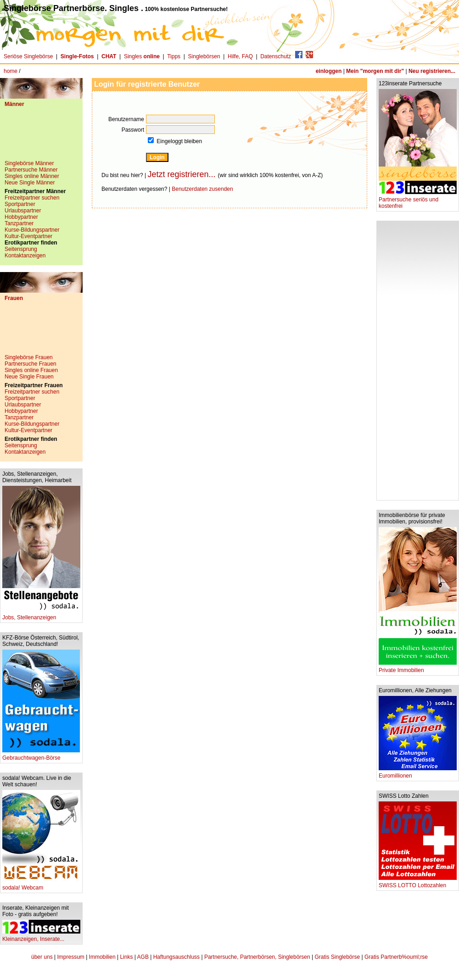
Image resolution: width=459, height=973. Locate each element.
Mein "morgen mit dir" (375, 71)
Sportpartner (20, 204)
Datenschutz (275, 56)
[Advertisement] (41, 137)
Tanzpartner (19, 223)
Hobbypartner (21, 217)
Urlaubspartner (23, 210)
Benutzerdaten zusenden (202, 189)
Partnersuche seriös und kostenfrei (418, 200)
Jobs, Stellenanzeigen (41, 615)
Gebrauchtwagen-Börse (41, 755)
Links (126, 957)
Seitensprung (21, 249)
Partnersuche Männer (31, 170)
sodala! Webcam (41, 885)
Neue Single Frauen (29, 376)
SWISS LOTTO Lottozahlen (418, 883)
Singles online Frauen (31, 370)
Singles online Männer (32, 176)
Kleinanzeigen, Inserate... (41, 936)
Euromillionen (418, 773)
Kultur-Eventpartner (28, 236)
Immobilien (102, 957)
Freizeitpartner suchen (32, 198)
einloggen (329, 71)
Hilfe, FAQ (240, 56)
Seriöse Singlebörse (28, 56)
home (10, 71)
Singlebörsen (204, 56)
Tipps (173, 56)
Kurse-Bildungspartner (32, 230)
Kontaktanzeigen (25, 255)
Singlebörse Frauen (29, 357)
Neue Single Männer (30, 182)
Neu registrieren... (432, 71)
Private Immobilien (418, 667)
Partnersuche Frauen (30, 364)
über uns (42, 957)
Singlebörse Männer (29, 163)
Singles (142, 56)
